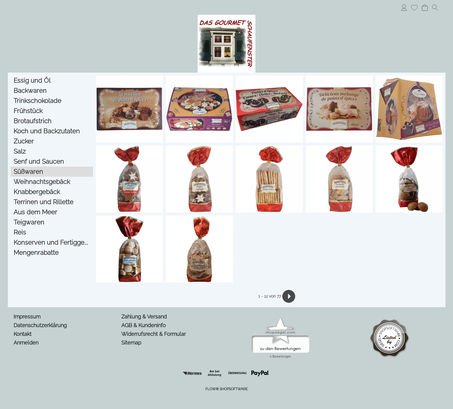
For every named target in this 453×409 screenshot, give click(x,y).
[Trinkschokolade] (52, 101)
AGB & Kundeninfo (143, 325)
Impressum (27, 317)
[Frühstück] (52, 111)
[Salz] (52, 151)
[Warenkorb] (424, 7)
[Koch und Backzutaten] (52, 131)
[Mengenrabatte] (52, 253)
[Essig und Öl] (52, 80)
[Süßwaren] (52, 172)
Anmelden (26, 343)
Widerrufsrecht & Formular (153, 334)
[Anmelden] (404, 7)
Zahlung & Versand (144, 317)
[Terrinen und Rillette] (52, 202)
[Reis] (52, 232)
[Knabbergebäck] (52, 192)
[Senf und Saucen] (52, 161)
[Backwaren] (52, 91)
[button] (435, 7)
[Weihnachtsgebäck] (52, 182)
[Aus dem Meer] (52, 212)
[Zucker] (52, 141)
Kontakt (22, 334)
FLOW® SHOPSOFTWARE (226, 389)
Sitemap (131, 343)
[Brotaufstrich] (52, 121)
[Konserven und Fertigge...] (52, 242)
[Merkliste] (414, 7)
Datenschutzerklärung (40, 325)
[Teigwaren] (52, 222)
